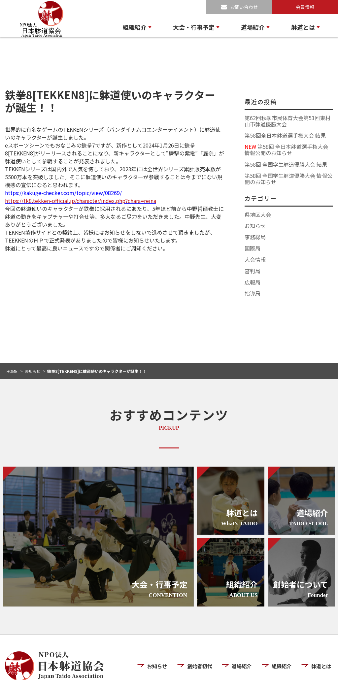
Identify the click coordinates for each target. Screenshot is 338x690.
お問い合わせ (244, 7)
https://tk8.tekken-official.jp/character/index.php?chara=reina (80, 201)
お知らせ (255, 226)
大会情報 (255, 259)
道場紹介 (253, 27)
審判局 (252, 271)
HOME (12, 371)
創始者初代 (202, 646)
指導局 (252, 293)
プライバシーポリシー (272, 679)
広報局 (252, 282)
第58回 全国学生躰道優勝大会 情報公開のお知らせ (288, 179)
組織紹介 (135, 27)
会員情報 (305, 7)
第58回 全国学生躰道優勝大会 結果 (286, 164)
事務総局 (255, 237)
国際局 (252, 248)
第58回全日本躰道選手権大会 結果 (285, 135)
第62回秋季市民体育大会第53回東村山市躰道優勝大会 (287, 121)
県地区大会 (258, 214)
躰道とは (303, 27)
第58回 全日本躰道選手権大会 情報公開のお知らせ (286, 150)
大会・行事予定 (194, 27)
